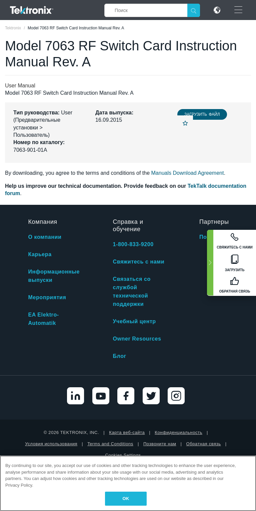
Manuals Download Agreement (187, 173)
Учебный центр (134, 321)
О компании (44, 237)
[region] (128, 483)
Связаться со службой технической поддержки (132, 291)
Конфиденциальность (178, 432)
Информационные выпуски (54, 276)
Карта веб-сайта (127, 432)
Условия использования (51, 443)
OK (126, 498)
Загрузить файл (202, 114)
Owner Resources (137, 339)
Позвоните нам (159, 443)
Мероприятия (47, 297)
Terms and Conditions (110, 443)
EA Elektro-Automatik (43, 319)
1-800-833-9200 (133, 244)
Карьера (39, 254)
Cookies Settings (123, 455)
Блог (119, 356)
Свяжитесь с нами (139, 262)
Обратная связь (203, 443)
